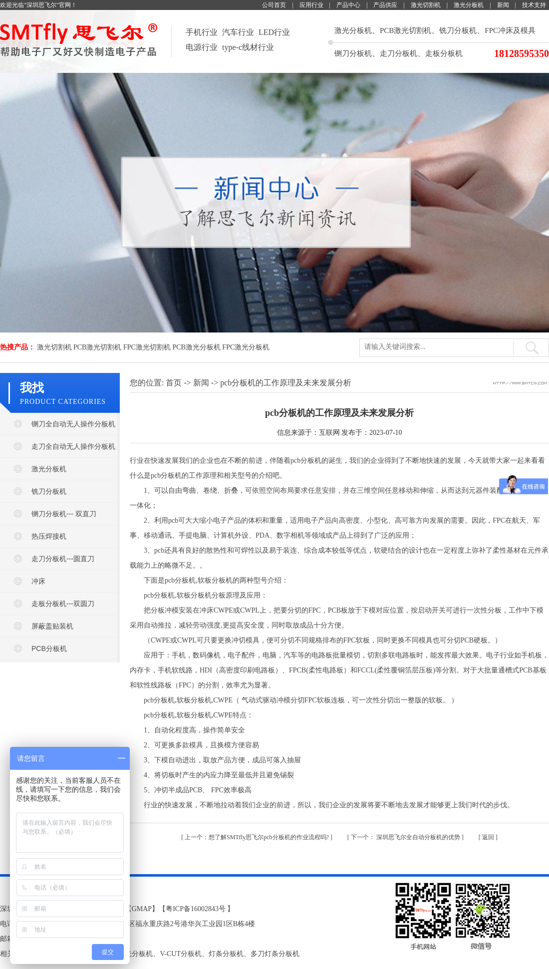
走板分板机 (444, 53)
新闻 (503, 4)
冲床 (38, 581)
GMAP (142, 909)
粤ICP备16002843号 (196, 909)
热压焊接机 (48, 536)
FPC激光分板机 (246, 347)
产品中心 (348, 4)
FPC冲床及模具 (510, 30)
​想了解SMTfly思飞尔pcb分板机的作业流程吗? (257, 837)
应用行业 (311, 4)
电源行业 (202, 47)
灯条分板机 (226, 954)
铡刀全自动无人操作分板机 (73, 424)
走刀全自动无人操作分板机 (73, 446)
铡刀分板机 (353, 53)
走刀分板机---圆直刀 (62, 559)
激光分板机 (469, 4)
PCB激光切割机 (405, 30)
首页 (174, 382)
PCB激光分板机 (196, 347)
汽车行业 (238, 32)
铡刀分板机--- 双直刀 (63, 514)
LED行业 (274, 32)
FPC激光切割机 (147, 347)
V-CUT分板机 (181, 954)
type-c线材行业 (248, 47)
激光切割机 (426, 4)
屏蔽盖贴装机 (52, 626)
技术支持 (534, 4)
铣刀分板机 (458, 30)
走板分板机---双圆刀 (62, 604)
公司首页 (274, 4)
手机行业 (202, 32)
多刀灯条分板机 (275, 954)
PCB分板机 (49, 648)
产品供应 (385, 4)
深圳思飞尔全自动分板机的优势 (406, 837)
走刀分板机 (398, 53)
